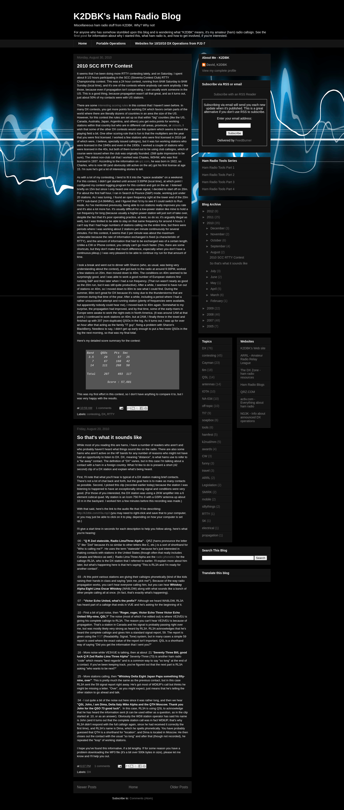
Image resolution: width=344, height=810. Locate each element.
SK (204, 521)
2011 (211, 217)
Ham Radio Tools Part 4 (218, 189)
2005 (211, 326)
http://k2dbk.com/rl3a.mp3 (93, 513)
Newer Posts (86, 787)
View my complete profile (219, 70)
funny (206, 463)
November (217, 234)
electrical (208, 528)
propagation (210, 535)
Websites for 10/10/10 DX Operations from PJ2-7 (170, 43)
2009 (211, 308)
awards (207, 449)
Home (82, 43)
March (215, 295)
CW (204, 456)
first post (80, 35)
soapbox (208, 420)
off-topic (207, 406)
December (217, 228)
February (217, 301)
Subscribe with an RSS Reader (234, 94)
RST (100, 636)
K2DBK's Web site (252, 348)
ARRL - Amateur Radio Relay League (251, 359)
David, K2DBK (216, 64)
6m (204, 370)
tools (205, 427)
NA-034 (207, 398)
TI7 (204, 413)
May (213, 283)
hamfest (207, 434)
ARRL (206, 478)
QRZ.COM (247, 392)
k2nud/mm (209, 442)
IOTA (205, 391)
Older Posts (179, 787)
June (214, 277)
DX (104, 414)
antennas (208, 384)
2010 (211, 223)
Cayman (207, 362)
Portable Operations (111, 43)
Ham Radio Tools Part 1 (218, 167)
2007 (211, 320)
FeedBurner (243, 140)
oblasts (176, 125)
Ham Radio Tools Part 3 (218, 182)
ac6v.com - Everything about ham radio (251, 402)
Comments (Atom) (141, 798)
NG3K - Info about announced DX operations (252, 417)
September (218, 246)
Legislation (209, 485)
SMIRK (207, 492)
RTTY (111, 414)
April (213, 289)
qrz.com (144, 161)
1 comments (103, 408)
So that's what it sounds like (109, 437)
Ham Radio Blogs (252, 384)
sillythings (208, 506)
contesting (93, 414)
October (216, 240)
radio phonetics (166, 556)
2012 (211, 211)
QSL (205, 377)
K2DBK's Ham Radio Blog (127, 16)
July (213, 271)
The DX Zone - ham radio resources (250, 373)
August (215, 252)
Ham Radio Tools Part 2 (218, 175)
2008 (211, 314)
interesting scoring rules (113, 105)
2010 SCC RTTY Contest (105, 66)
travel (206, 470)
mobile (206, 499)
